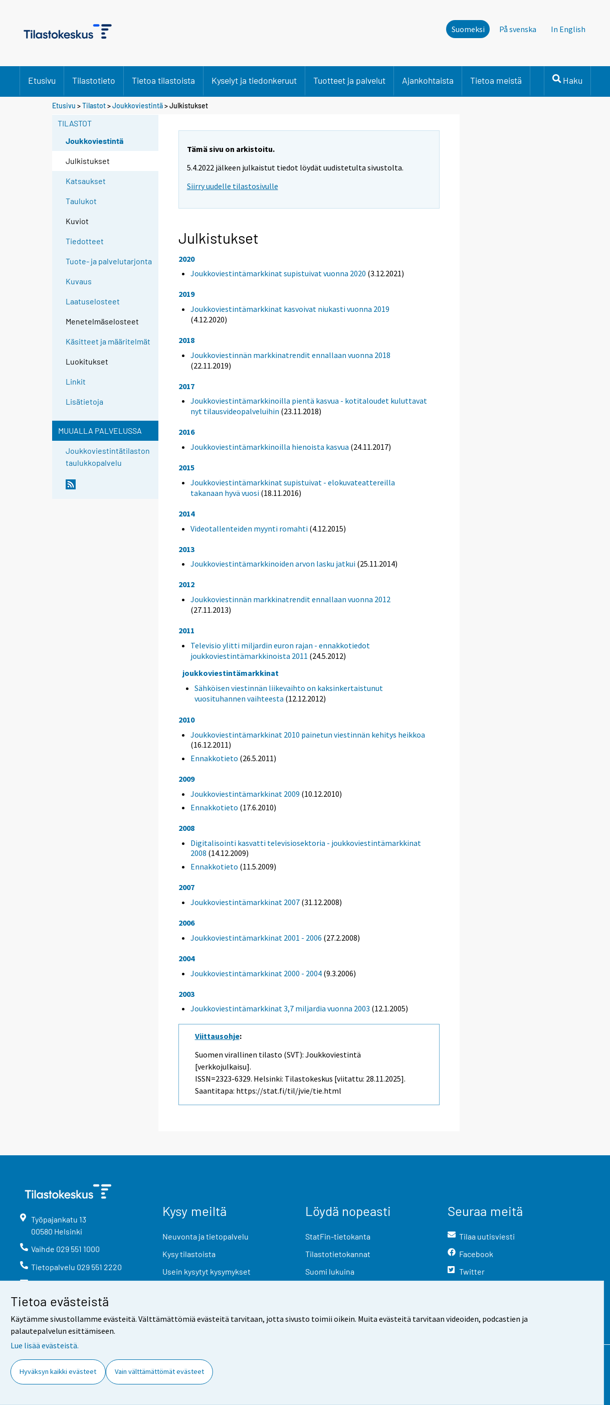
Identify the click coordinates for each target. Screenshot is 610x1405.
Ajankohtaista (428, 80)
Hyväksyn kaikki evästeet (58, 1371)
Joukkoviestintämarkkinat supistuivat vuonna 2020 (278, 273)
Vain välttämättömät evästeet (159, 1371)
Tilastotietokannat (337, 1254)
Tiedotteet (85, 241)
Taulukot (81, 201)
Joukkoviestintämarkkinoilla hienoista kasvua (269, 447)
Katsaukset (86, 181)
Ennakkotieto (214, 758)
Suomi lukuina (329, 1271)
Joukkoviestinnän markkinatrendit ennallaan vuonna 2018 (290, 355)
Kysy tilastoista (189, 1254)
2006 (186, 923)
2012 (186, 584)
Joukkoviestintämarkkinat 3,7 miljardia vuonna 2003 (280, 1008)
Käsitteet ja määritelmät (108, 341)
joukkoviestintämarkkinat (230, 673)
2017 (186, 386)
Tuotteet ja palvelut (349, 80)
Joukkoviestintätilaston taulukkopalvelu (108, 456)
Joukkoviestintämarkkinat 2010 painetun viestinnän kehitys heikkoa (307, 735)
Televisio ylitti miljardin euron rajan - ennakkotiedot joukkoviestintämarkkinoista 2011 (280, 650)
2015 (186, 467)
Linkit (76, 381)
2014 (186, 513)
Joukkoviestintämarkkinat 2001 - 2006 (256, 938)
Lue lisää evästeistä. (45, 1345)
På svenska (517, 29)
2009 (186, 779)
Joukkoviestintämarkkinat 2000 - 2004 (256, 973)
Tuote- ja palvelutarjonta (109, 261)
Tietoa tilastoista (163, 80)
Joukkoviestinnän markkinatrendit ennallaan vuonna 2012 (290, 599)
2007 (186, 887)
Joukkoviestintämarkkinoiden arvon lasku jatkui (272, 564)
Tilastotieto (93, 80)
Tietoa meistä (496, 80)
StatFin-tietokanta (337, 1236)
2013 (186, 549)
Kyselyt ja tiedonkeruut (254, 80)
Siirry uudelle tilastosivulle (232, 186)
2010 (186, 720)
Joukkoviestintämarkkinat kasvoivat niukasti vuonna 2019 (289, 309)
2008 (186, 828)
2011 (186, 630)
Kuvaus (79, 281)
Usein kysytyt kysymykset (206, 1271)
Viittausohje (217, 1036)
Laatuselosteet (93, 301)
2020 (186, 259)
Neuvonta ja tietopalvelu (205, 1236)
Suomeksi (468, 29)
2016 (186, 432)
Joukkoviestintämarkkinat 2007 (245, 902)
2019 (186, 294)
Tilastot (94, 105)
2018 (186, 340)
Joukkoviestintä (137, 105)
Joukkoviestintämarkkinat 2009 (245, 794)
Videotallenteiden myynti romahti (249, 528)
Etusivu (42, 80)
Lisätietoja (84, 401)
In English (568, 29)
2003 (186, 994)
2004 (186, 958)
